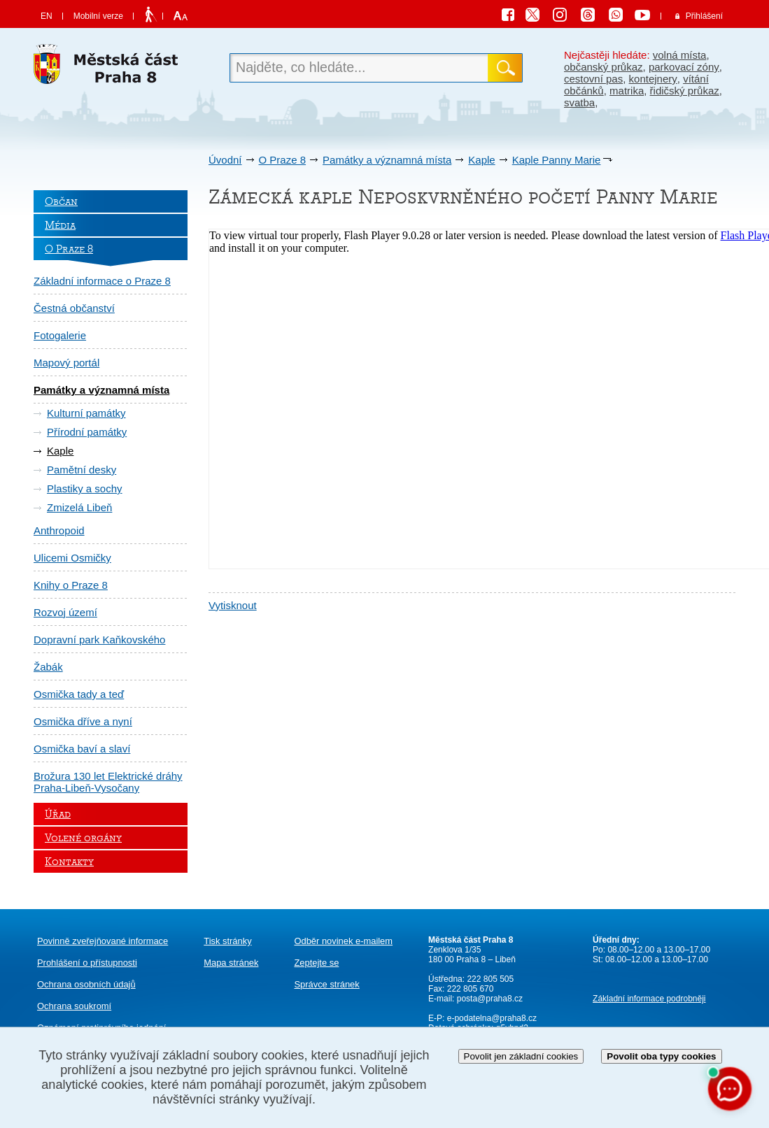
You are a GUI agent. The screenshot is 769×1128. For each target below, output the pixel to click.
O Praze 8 (282, 160)
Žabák (48, 667)
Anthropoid (59, 530)
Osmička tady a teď (79, 694)
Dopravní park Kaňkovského (99, 639)
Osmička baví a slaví (82, 749)
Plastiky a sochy (84, 488)
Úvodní (225, 160)
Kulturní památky (86, 413)
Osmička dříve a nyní (83, 721)
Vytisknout (233, 605)
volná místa (680, 55)
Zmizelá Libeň (79, 507)
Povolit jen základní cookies (521, 1056)
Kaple (481, 160)
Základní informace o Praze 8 (102, 281)
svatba (579, 102)
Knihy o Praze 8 (71, 585)
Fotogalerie (60, 335)
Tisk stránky (227, 941)
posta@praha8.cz (490, 999)
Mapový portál (66, 363)
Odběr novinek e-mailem (343, 941)
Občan (61, 201)
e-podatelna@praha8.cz (490, 1018)
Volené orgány (83, 837)
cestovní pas (593, 79)
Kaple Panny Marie (556, 160)
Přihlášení (704, 16)
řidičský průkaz (684, 91)
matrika (626, 91)
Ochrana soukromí (74, 1006)
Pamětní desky (81, 470)
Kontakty (69, 861)
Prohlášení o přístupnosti (87, 962)
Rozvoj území (65, 612)
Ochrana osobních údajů (86, 984)
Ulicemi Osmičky (72, 558)
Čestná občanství (74, 308)
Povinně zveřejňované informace (102, 941)
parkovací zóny (684, 67)
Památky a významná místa (387, 160)
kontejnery (653, 79)
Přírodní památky (87, 432)
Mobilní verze (98, 16)
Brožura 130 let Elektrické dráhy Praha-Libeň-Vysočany (108, 782)
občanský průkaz (603, 67)
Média (60, 225)
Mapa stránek (231, 962)
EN (46, 16)
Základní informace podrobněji (649, 999)
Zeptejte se (316, 962)
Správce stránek (326, 984)
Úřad (58, 814)
